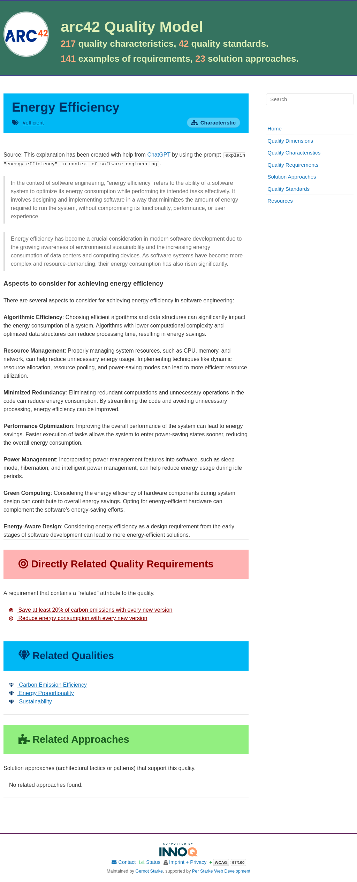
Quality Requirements (292, 165)
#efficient (33, 123)
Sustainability (30, 701)
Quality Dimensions (290, 141)
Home (274, 128)
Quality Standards (288, 189)
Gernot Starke (149, 870)
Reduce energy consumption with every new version (78, 618)
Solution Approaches (291, 177)
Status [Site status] (149, 862)
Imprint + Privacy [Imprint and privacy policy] (188, 862)
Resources (280, 201)
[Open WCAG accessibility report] (228, 862)
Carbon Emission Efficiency (48, 684)
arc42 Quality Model (132, 26)
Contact (123, 862)
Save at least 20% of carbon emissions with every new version (90, 609)
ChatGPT (158, 155)
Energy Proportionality (41, 693)
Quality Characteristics (293, 153)
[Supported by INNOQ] (178, 849)
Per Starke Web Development (221, 870)
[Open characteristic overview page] (213, 123)
